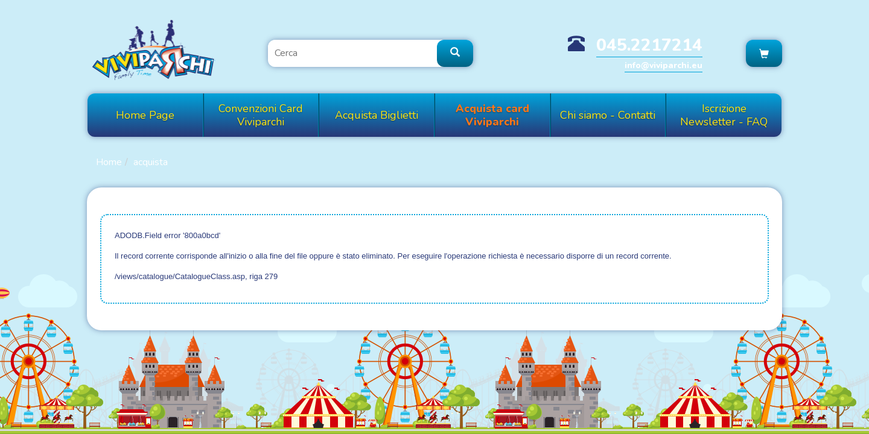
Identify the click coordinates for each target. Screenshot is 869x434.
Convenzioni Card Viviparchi (260, 115)
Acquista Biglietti (376, 115)
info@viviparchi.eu (663, 65)
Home (109, 162)
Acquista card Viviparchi (492, 115)
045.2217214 (649, 45)
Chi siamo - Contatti (607, 115)
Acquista (150, 162)
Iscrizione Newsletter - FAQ (724, 115)
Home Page (145, 115)
